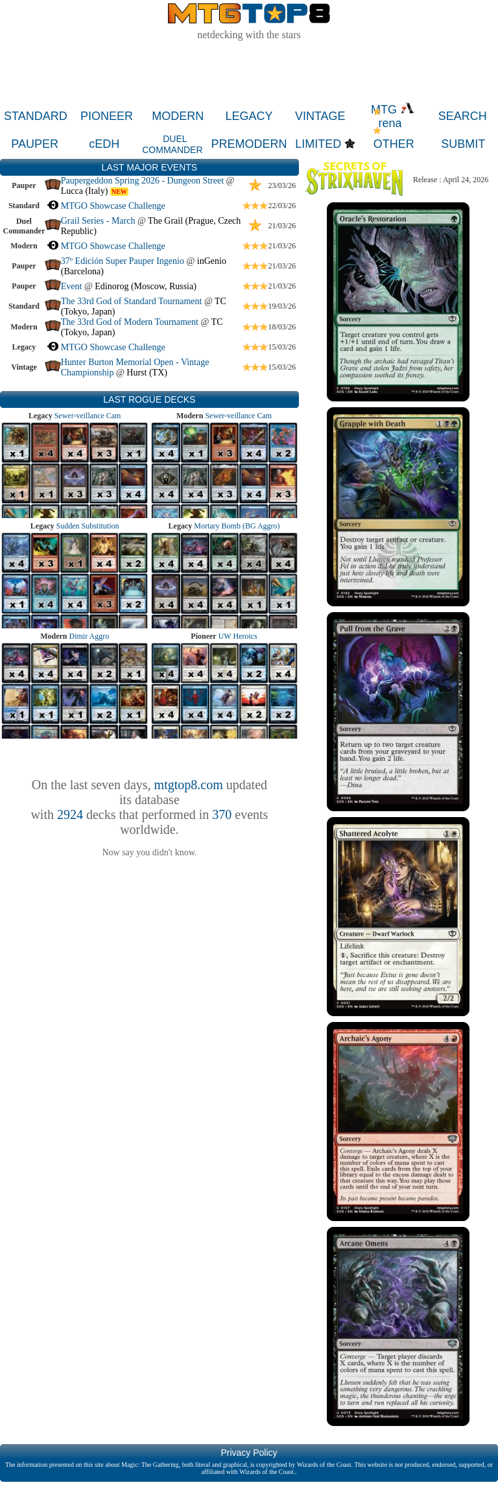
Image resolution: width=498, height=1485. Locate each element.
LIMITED (318, 143)
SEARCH (462, 116)
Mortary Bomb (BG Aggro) (236, 525)
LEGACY (249, 116)
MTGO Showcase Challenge (113, 206)
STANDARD (35, 116)
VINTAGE (320, 116)
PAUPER (34, 143)
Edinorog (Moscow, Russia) (145, 286)
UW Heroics (238, 636)
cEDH (104, 143)
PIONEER (106, 116)
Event (71, 286)
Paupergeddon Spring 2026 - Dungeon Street (142, 180)
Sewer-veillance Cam (87, 415)
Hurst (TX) (146, 372)
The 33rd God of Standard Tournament (131, 301)
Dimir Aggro (89, 636)
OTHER (394, 143)
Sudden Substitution (87, 525)
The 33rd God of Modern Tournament (129, 322)
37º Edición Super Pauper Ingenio (122, 261)
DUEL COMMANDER (172, 144)
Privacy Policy (248, 1452)
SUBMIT (463, 143)
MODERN (178, 116)
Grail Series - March (98, 221)
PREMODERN (249, 143)
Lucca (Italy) (84, 191)
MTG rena (392, 116)
